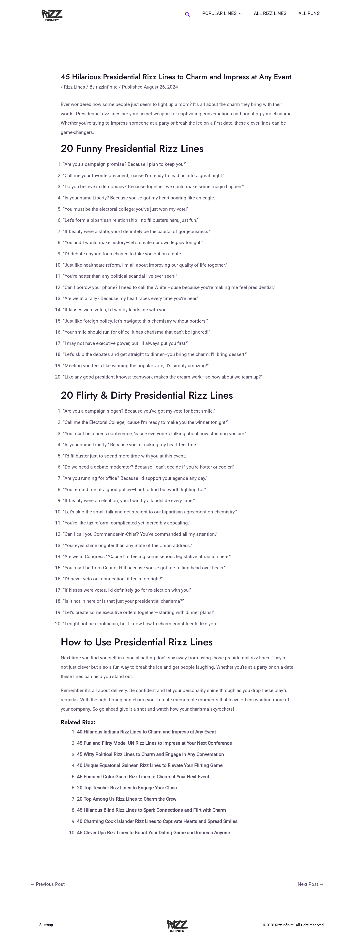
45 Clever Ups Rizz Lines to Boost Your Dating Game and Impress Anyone (153, 833)
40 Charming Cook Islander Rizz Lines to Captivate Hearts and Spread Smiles (157, 821)
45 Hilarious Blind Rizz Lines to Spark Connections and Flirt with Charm (151, 810)
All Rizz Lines (271, 13)
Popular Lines (223, 13)
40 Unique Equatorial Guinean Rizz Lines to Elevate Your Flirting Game (149, 765)
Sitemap (46, 925)
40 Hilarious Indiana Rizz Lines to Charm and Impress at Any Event (146, 732)
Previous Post (47, 884)
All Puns (309, 13)
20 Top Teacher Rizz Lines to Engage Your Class (127, 788)
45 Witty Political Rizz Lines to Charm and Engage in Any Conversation (150, 754)
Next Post (311, 884)
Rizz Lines (74, 87)
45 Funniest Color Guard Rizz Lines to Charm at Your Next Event (143, 777)
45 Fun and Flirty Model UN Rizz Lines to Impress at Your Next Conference (154, 743)
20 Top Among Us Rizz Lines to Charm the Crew (126, 799)
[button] (189, 14)
